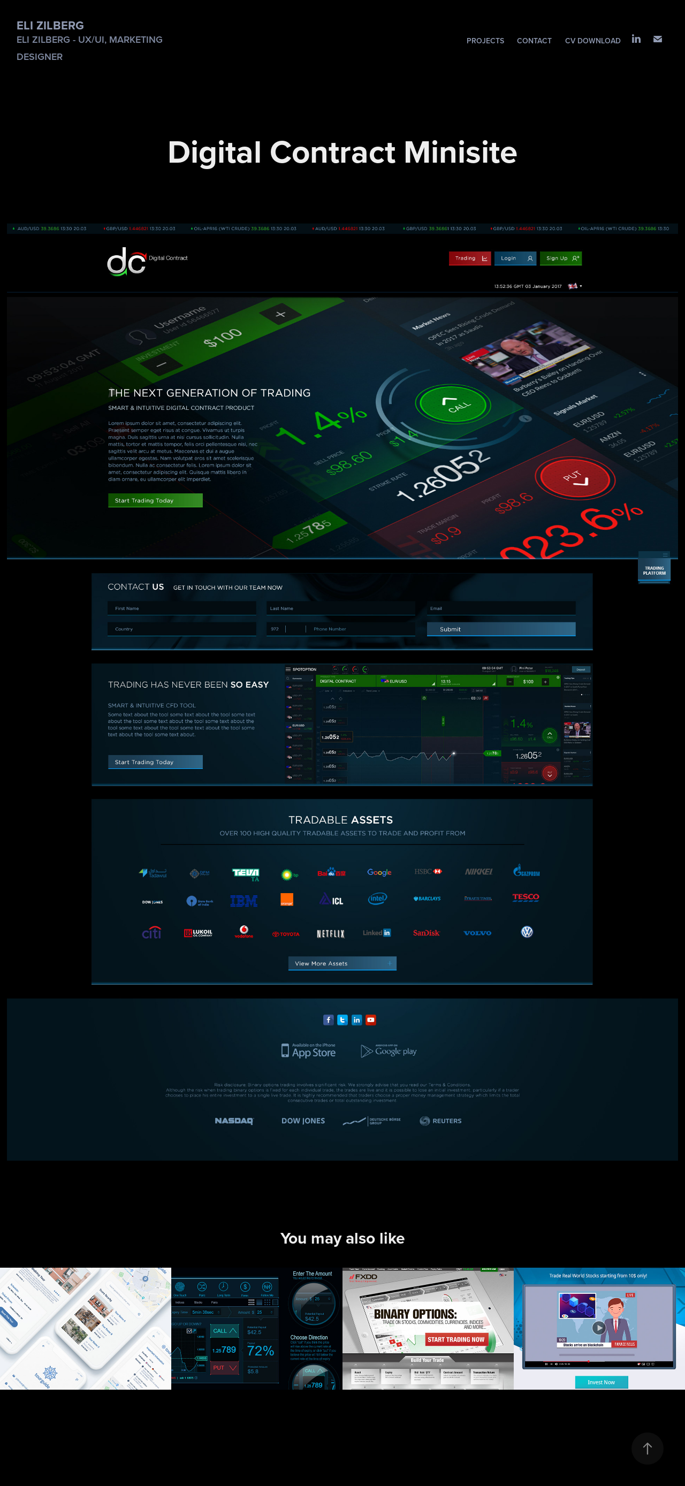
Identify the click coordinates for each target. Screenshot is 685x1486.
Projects (485, 40)
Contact (534, 40)
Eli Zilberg (50, 25)
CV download (593, 40)
